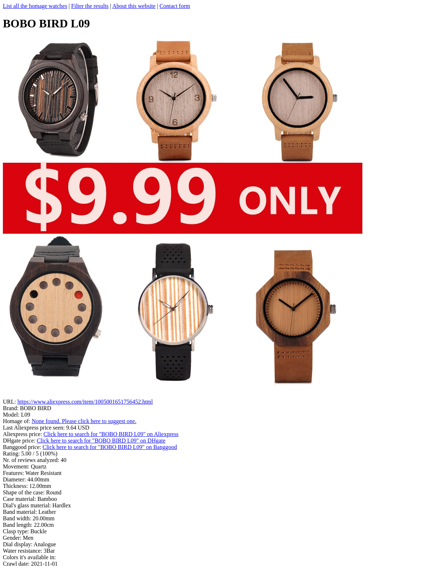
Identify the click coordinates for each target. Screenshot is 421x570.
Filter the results (90, 6)
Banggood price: (22, 447)
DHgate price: (20, 440)
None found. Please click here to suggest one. (84, 421)
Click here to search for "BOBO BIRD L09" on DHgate (101, 440)
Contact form (174, 6)
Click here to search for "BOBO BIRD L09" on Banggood (109, 447)
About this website (133, 6)
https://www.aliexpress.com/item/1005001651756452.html (85, 402)
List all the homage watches (35, 6)
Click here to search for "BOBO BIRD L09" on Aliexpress (111, 434)
